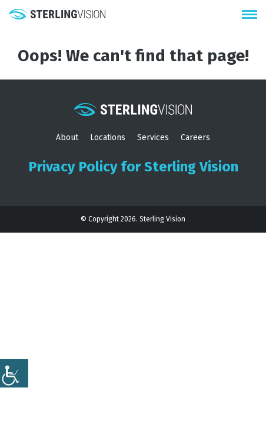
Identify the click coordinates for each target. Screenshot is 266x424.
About (67, 137)
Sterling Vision (162, 219)
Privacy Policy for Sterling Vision (133, 166)
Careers (195, 137)
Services (153, 137)
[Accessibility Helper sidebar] (14, 373)
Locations (107, 137)
